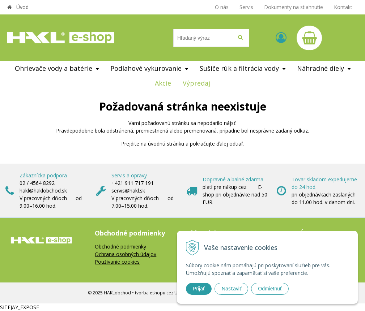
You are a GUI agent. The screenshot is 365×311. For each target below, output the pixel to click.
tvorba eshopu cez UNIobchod (166, 293)
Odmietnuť (270, 288)
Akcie (163, 83)
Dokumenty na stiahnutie (293, 7)
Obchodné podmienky (120, 246)
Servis (246, 7)
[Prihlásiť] (281, 37)
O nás (222, 7)
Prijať (199, 288)
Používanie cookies (117, 261)
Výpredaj (196, 83)
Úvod (22, 7)
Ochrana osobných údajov (125, 254)
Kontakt (343, 7)
